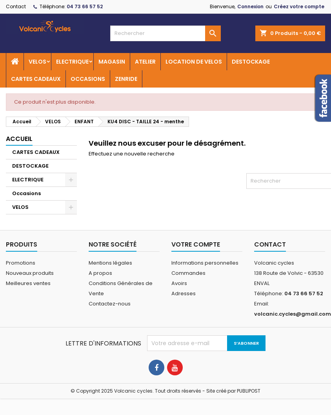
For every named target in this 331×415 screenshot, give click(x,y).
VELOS (37, 62)
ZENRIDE (126, 79)
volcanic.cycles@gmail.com (292, 314)
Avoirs (179, 283)
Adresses (183, 293)
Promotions (20, 263)
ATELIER (145, 62)
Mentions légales (110, 263)
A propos (100, 273)
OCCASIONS (88, 79)
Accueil (19, 138)
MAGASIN (111, 62)
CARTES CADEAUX (36, 79)
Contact (16, 6)
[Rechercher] (165, 33)
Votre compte (195, 244)
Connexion (250, 6)
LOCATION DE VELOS (194, 62)
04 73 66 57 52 (85, 6)
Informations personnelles (204, 263)
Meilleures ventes (28, 283)
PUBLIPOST (248, 391)
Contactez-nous (110, 303)
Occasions (26, 193)
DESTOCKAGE (251, 62)
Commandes (188, 273)
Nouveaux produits (30, 273)
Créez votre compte (299, 6)
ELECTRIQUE (72, 62)
